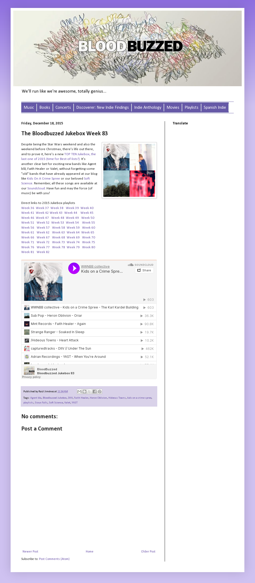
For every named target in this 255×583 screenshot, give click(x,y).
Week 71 (27, 242)
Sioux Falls (41, 402)
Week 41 (27, 213)
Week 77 (43, 247)
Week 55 (89, 222)
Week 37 (42, 208)
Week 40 (87, 208)
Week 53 (57, 222)
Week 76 (27, 247)
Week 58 (58, 227)
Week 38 (56, 208)
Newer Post (30, 551)
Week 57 (43, 227)
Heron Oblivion (98, 398)
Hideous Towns (117, 398)
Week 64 (73, 232)
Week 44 (70, 213)
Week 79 (73, 247)
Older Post (148, 551)
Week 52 (43, 222)
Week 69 (73, 237)
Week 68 (58, 237)
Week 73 (58, 242)
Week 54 (72, 222)
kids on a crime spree (139, 398)
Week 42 (42, 213)
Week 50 (87, 218)
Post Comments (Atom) (54, 559)
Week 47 (42, 218)
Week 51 (28, 222)
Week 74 (73, 242)
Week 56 (28, 227)
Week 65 (87, 232)
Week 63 (58, 232)
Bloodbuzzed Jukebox (55, 398)
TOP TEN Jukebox (77, 154)
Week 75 (88, 242)
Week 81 (27, 252)
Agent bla (35, 398)
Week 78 (58, 247)
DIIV (70, 398)
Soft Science (56, 402)
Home (90, 551)
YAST (75, 402)
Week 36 (27, 208)
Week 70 (88, 237)
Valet (67, 402)
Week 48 (57, 218)
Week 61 (27, 232)
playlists (28, 402)
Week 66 (27, 237)
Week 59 (73, 227)
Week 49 (72, 218)
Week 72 (43, 242)
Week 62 (43, 232)
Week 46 (27, 218)
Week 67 (43, 237)
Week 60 (88, 227)
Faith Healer (81, 398)
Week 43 (56, 213)
